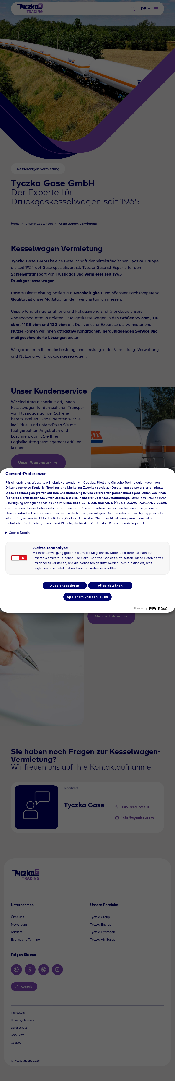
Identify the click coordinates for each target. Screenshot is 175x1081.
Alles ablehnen (110, 585)
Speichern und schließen (87, 597)
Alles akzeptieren (64, 585)
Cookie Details (19, 532)
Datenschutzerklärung (111, 498)
